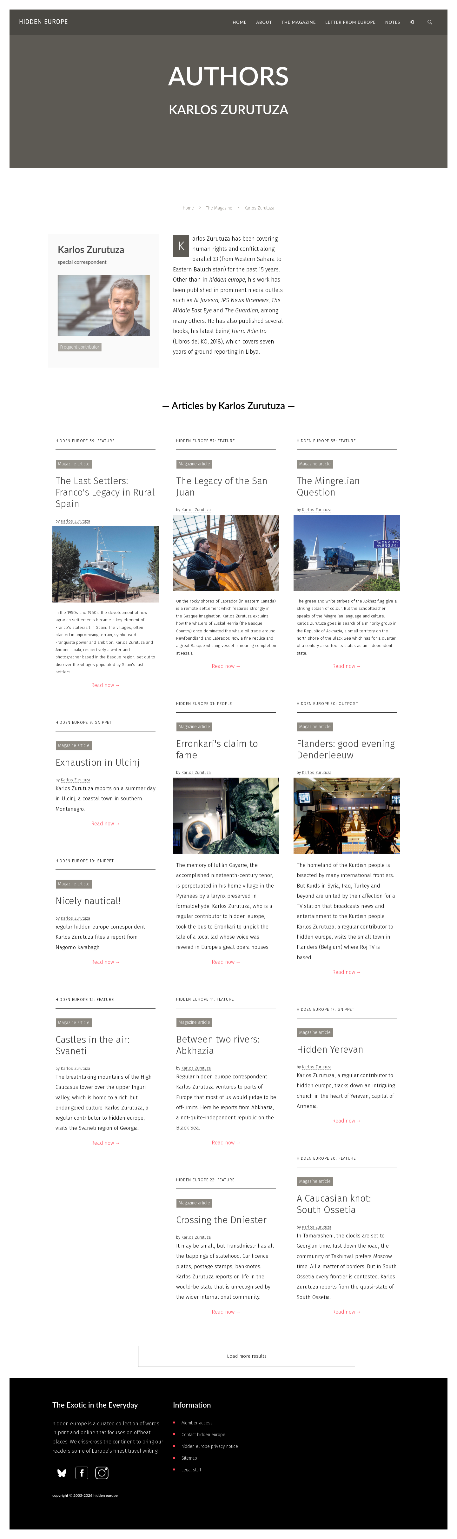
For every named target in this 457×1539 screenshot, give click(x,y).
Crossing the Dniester (221, 1220)
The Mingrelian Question (328, 486)
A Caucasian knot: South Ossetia (334, 1204)
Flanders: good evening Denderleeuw (346, 749)
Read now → (105, 685)
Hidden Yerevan (330, 1049)
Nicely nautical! (88, 901)
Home (188, 208)
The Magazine (219, 208)
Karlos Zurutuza (75, 521)
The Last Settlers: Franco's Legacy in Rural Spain (105, 492)
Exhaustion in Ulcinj (98, 762)
